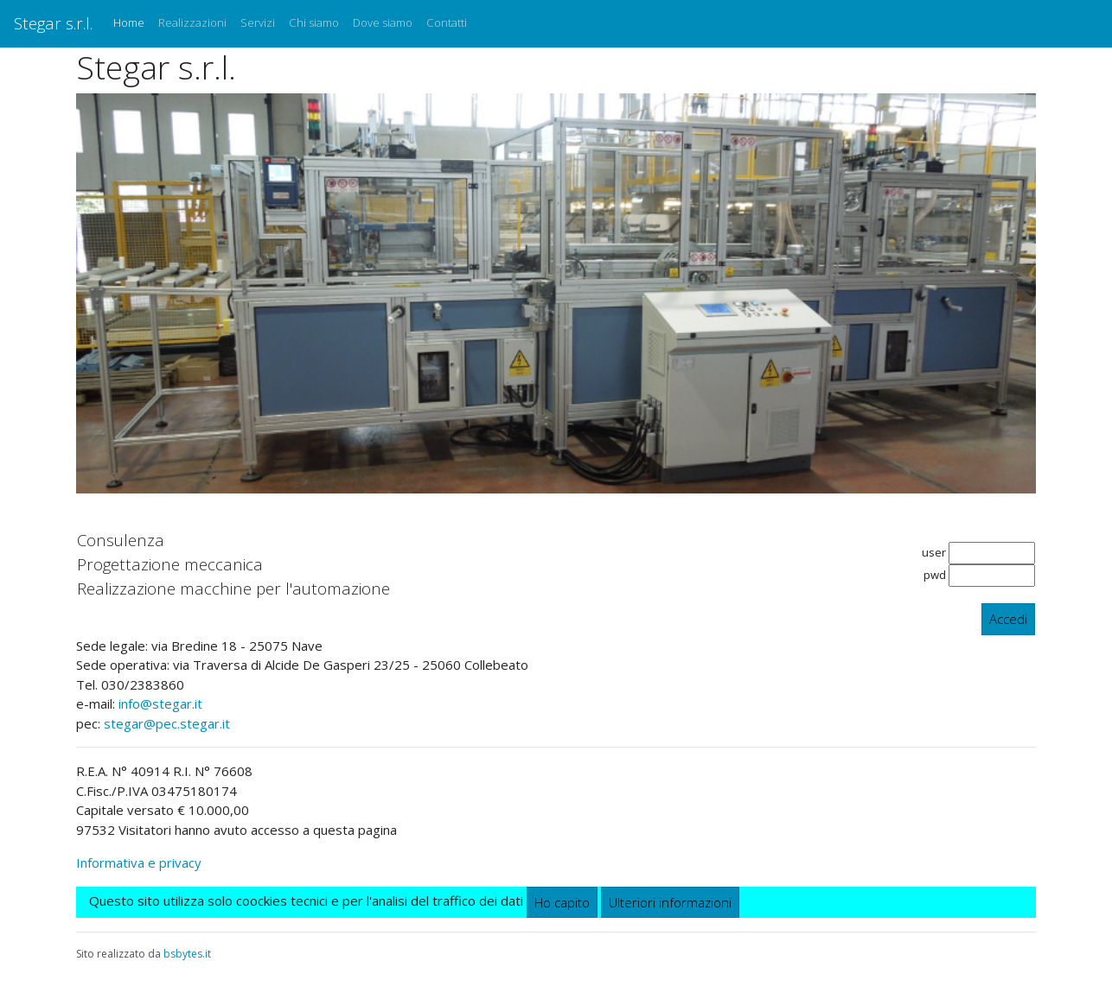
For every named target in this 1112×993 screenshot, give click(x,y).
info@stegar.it (160, 703)
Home (132, 22)
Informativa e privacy (138, 862)
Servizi (257, 22)
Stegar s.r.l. (53, 23)
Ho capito (562, 902)
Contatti (446, 22)
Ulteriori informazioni (670, 902)
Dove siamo (382, 22)
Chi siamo (314, 22)
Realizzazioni (192, 22)
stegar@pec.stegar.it (167, 723)
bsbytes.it (187, 953)
